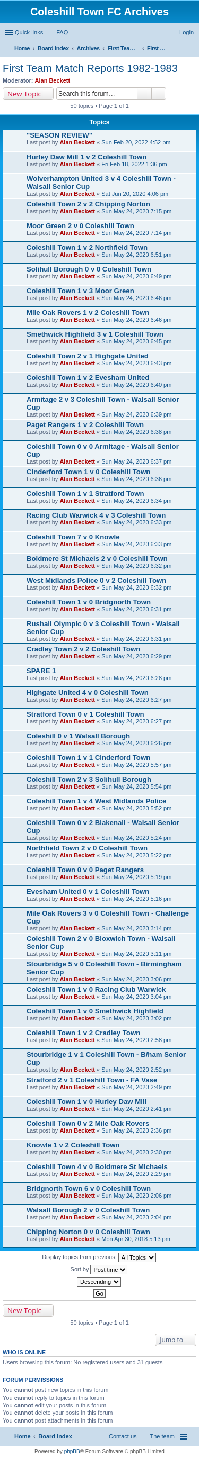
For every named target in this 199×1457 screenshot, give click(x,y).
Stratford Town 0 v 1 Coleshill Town (85, 714)
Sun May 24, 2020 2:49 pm (136, 1087)
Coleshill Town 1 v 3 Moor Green (80, 291)
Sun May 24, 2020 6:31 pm (136, 609)
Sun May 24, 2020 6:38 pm (136, 432)
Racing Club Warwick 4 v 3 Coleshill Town (96, 515)
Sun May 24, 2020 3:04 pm (136, 996)
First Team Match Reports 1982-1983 (90, 68)
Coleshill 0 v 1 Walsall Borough (78, 736)
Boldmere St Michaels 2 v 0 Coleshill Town (97, 559)
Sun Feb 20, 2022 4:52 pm (135, 142)
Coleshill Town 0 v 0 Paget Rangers (85, 870)
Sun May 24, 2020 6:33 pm (136, 522)
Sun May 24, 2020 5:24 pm (136, 838)
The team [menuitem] (162, 1436)
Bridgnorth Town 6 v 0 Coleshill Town (89, 1188)
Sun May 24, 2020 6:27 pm (136, 699)
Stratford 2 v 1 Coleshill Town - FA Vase (92, 1080)
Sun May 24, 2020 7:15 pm (136, 211)
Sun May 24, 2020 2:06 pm (136, 1195)
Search (144, 93)
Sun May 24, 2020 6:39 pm (136, 414)
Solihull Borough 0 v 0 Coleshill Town (89, 269)
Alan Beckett (53, 80)
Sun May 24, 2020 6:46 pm (136, 298)
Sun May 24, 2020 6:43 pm (136, 363)
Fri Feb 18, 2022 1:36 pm (134, 164)
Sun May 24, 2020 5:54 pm (136, 786)
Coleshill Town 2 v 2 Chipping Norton (88, 204)
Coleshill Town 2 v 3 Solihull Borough (89, 779)
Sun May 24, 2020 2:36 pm (136, 1130)
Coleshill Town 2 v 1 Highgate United (88, 356)
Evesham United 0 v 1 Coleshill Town (88, 891)
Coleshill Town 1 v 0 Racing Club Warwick (96, 989)
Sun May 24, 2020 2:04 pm (136, 1217)
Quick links (29, 32)
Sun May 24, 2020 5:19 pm (136, 877)
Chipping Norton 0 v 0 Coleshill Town (88, 1232)
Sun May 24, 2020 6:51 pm (136, 254)
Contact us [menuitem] (123, 1436)
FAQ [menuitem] (62, 32)
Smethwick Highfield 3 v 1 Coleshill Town (95, 334)
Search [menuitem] (189, 49)
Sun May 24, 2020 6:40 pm (136, 385)
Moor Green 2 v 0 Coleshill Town (80, 226)
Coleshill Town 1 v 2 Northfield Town (87, 247)
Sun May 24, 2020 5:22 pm (136, 855)
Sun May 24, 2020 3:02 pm (136, 1018)
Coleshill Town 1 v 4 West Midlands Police (96, 801)
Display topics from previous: (99, 1257)
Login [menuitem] (186, 32)
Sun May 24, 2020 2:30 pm (136, 1152)
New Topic (24, 93)
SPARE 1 (41, 671)
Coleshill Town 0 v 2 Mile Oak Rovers (88, 1123)
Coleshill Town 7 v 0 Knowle (73, 537)
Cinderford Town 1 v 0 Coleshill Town (88, 472)
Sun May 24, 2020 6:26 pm (136, 743)
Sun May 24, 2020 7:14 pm (136, 233)
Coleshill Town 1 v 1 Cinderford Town (88, 758)
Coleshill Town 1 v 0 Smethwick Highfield (95, 1011)
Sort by (99, 1269)
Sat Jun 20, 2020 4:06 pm (134, 194)
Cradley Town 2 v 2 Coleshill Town (83, 649)
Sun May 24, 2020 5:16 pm (136, 898)
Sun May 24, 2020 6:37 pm (136, 461)
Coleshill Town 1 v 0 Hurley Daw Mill (86, 1102)
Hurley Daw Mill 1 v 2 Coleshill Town (86, 157)
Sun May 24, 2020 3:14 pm (136, 928)
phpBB (72, 1451)
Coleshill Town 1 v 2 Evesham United (88, 378)
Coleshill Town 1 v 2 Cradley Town (83, 1033)
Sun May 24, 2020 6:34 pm (136, 500)
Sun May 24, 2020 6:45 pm (136, 341)
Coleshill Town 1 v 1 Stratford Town (85, 493)
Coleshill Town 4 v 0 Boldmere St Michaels (97, 1167)
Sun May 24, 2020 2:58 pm (136, 1040)
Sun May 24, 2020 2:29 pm (136, 1174)
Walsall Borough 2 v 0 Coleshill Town (88, 1210)
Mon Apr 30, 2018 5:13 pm (135, 1239)
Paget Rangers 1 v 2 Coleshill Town (85, 425)
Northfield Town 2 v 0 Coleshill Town (87, 848)
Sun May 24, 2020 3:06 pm (136, 979)
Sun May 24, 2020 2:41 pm (136, 1109)
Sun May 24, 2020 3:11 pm (136, 954)
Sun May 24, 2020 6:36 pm (136, 479)
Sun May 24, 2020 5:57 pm (136, 765)
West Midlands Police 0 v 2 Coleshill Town (96, 580)
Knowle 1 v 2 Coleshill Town (73, 1145)
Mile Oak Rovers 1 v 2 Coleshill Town (88, 312)
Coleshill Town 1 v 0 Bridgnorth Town (89, 602)
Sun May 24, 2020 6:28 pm (136, 678)
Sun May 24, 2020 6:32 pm (136, 566)
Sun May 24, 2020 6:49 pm (136, 276)
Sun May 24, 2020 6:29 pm (136, 656)
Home (22, 1436)
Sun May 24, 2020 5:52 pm (136, 808)
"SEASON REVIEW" (59, 135)
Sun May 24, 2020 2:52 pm (136, 1069)
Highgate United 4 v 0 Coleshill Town (88, 692)
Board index (55, 1436)
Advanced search (159, 93)
